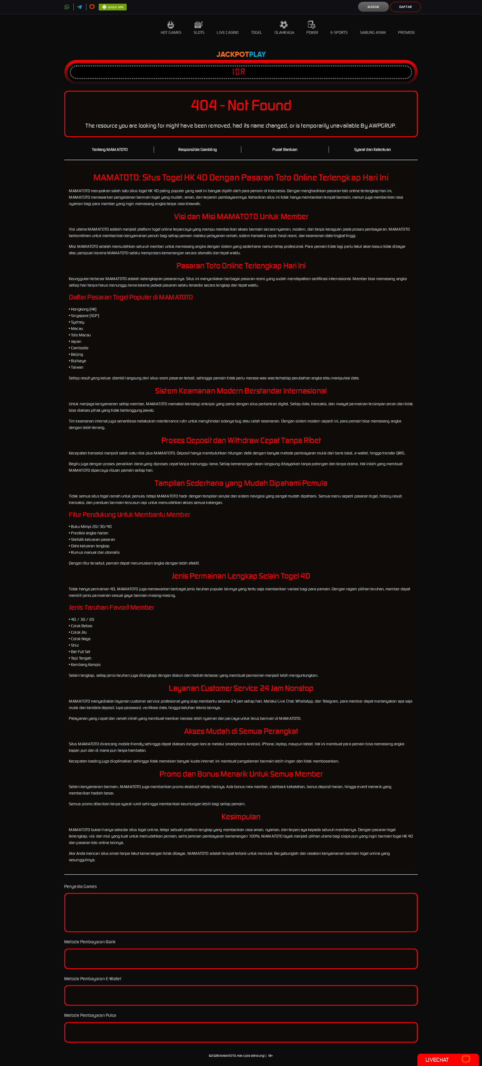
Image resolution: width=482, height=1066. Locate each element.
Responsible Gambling (197, 149)
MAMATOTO (227, 1056)
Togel (257, 28)
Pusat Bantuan (284, 149)
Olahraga (284, 28)
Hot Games (171, 28)
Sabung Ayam (373, 28)
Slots (199, 28)
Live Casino (228, 28)
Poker (312, 28)
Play (257, 54)
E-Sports (339, 28)
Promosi (406, 28)
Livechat (448, 1060)
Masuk (373, 7)
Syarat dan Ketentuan (372, 149)
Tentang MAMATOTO (110, 149)
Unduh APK (113, 7)
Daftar (405, 7)
